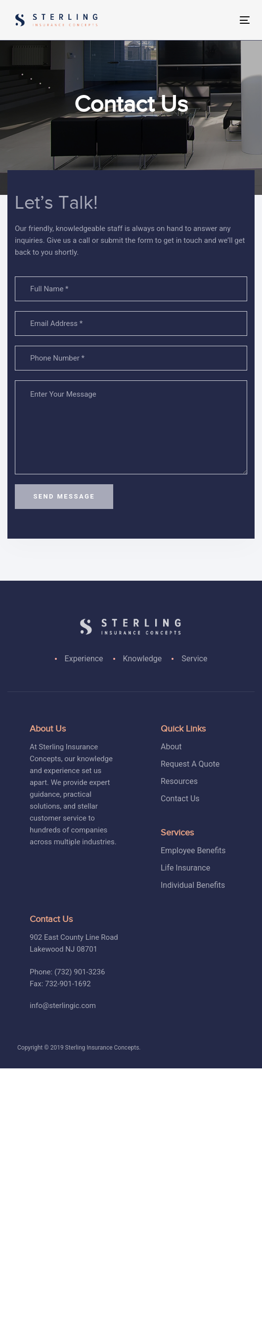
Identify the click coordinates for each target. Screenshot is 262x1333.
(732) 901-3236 (79, 971)
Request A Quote (190, 764)
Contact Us (180, 798)
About (171, 746)
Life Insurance (185, 868)
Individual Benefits (193, 885)
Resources (179, 781)
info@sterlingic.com (63, 1005)
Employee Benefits (193, 850)
